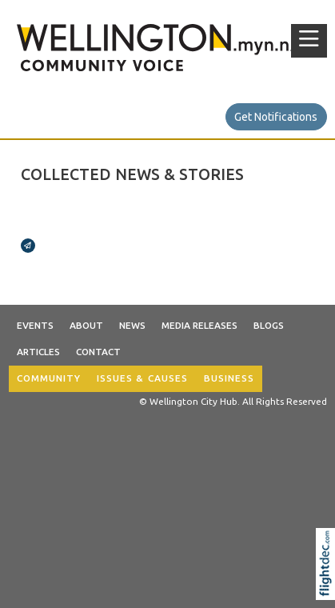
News (132, 325)
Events (35, 325)
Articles (38, 351)
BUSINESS (229, 378)
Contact (98, 351)
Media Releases (199, 325)
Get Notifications (275, 116)
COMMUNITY (49, 378)
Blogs (268, 325)
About (86, 325)
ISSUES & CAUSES (142, 378)
